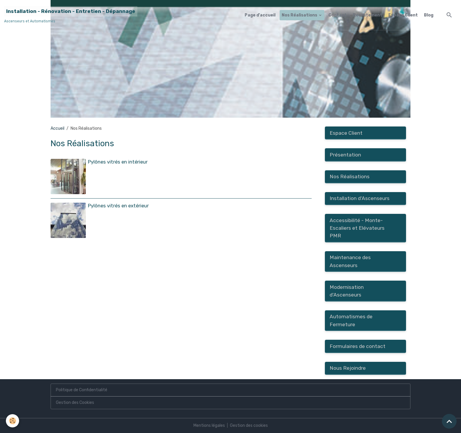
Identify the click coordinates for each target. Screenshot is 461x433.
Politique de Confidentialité (81, 389)
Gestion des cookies (249, 425)
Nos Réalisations (300, 15)
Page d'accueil (260, 15)
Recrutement (367, 15)
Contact (337, 15)
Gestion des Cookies (75, 402)
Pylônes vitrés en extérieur (118, 206)
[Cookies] (12, 420)
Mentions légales (209, 425)
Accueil (57, 128)
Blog (428, 15)
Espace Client (403, 15)
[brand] (70, 15)
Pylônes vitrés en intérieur (118, 162)
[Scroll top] (449, 421)
